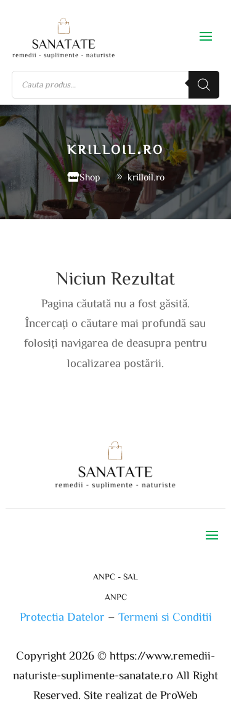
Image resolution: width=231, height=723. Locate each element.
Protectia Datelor (62, 616)
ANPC (116, 596)
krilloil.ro (146, 177)
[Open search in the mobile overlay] (116, 85)
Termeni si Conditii (165, 616)
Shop (89, 177)
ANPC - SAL (115, 576)
